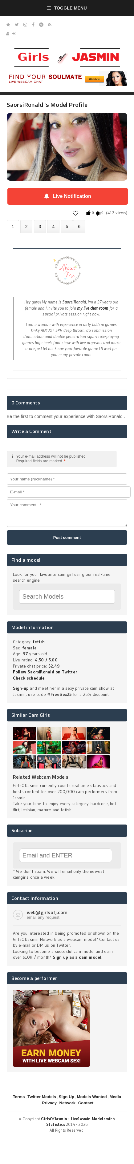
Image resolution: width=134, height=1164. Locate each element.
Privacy (49, 1103)
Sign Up (66, 1096)
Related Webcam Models (40, 777)
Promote (67, 226)
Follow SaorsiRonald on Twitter (45, 672)
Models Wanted (92, 1096)
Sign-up (21, 688)
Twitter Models (41, 1096)
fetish (39, 641)
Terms (19, 1096)
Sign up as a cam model (77, 957)
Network (67, 1103)
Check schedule (29, 678)
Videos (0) (40, 226)
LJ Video (79, 226)
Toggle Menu (67, 8)
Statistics (53, 226)
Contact (86, 1103)
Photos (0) (26, 226)
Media (115, 1096)
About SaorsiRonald (13, 226)
